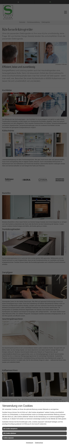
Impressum (29, 442)
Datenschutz (39, 442)
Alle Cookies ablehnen (9, 433)
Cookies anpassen (8, 438)
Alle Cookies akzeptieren (10, 428)
